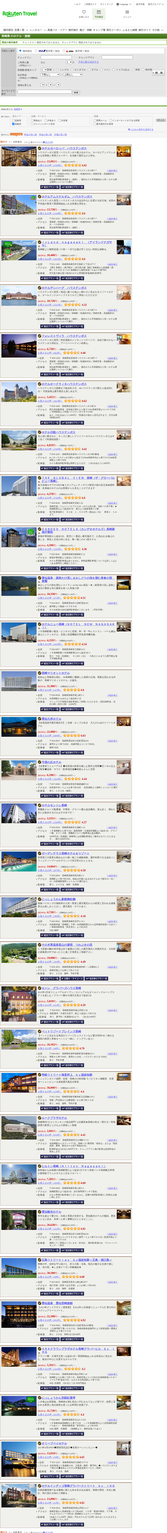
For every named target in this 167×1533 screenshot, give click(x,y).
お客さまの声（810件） (50, 1135)
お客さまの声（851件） (50, 1320)
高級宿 (18, 124)
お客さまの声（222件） (50, 1228)
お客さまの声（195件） (50, 1183)
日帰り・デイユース (72, 978)
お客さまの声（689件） (50, 735)
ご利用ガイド (90, 4)
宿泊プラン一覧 (50, 187)
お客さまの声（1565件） (50, 549)
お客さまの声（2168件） (50, 165)
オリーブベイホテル (54, 1443)
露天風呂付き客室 (104, 124)
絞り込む (161, 120)
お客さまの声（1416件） (50, 1369)
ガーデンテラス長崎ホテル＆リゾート (65, 853)
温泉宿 (18, 120)
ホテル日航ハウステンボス (58, 432)
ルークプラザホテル (54, 1117)
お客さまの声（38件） (49, 1277)
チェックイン (24, 57)
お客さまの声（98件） (49, 1048)
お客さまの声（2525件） (50, 304)
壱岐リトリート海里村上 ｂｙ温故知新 (67, 1074)
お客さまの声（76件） (49, 1457)
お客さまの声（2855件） (50, 259)
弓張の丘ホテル (51, 762)
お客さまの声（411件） (50, 1005)
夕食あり (51, 120)
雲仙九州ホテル (51, 718)
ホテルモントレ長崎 (54, 805)
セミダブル (80, 69)
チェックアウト (87, 57)
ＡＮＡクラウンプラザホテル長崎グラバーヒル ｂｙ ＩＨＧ (78, 1350)
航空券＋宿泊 (53, 51)
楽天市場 (140, 4)
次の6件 (49, 142)
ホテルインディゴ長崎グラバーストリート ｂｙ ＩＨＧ (78, 1485)
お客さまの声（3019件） (50, 401)
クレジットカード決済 (44, 124)
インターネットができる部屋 (126, 120)
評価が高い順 (60, 134)
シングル (64, 69)
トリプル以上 (123, 69)
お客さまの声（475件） (50, 598)
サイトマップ (106, 4)
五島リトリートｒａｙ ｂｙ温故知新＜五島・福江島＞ (77, 1259)
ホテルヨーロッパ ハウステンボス (64, 148)
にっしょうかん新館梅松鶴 (58, 899)
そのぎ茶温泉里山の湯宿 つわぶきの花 (67, 944)
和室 (137, 69)
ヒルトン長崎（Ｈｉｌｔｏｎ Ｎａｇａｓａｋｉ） (74, 1166)
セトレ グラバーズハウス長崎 (61, 988)
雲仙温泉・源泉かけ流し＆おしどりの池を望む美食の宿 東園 (78, 579)
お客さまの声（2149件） (50, 213)
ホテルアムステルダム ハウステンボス (67, 196)
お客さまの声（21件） (49, 1502)
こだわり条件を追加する (141, 129)
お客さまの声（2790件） (50, 449)
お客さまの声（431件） (50, 1414)
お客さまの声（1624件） (50, 779)
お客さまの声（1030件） (50, 644)
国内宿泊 (27, 51)
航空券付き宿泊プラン (72, 187)
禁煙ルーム (101, 120)
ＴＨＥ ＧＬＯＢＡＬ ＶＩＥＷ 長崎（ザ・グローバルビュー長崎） (78, 479)
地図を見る (112, 170)
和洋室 (148, 69)
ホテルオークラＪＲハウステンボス (64, 384)
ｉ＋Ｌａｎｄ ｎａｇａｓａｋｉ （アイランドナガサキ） (77, 244)
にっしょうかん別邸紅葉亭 (58, 1397)
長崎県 (17, 109)
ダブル (94, 69)
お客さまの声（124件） (50, 1091)
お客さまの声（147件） (50, 690)
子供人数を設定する (88, 62)
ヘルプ (77, 4)
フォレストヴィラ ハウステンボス (64, 335)
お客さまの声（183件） (50, 961)
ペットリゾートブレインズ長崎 (61, 1031)
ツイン (107, 69)
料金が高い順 (45, 134)
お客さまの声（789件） (50, 916)
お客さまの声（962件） (50, 353)
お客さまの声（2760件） (50, 497)
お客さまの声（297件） (50, 870)
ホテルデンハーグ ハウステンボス (64, 287)
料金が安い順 (30, 134)
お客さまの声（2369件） (50, 822)
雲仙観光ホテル (51, 1211)
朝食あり (38, 120)
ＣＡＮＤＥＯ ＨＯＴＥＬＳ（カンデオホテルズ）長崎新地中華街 (78, 531)
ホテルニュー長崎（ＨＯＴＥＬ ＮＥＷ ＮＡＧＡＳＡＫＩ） (78, 626)
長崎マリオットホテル (56, 673)
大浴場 (64, 120)
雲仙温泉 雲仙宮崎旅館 (57, 1303)
